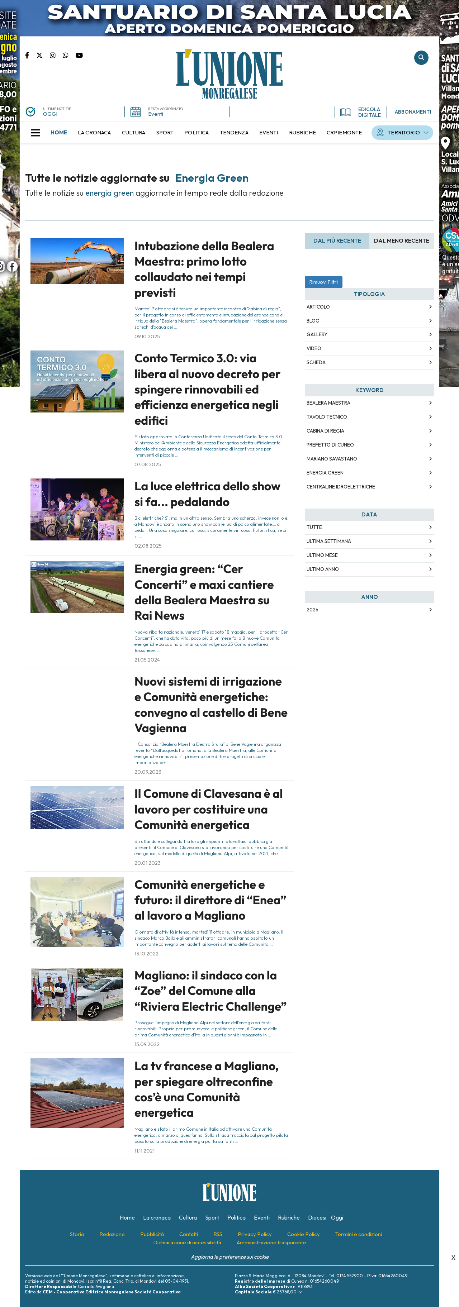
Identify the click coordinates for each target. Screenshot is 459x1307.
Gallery (317, 334)
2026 (312, 609)
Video (314, 348)
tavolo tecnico (327, 417)
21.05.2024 (147, 660)
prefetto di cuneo (330, 445)
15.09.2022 (147, 1044)
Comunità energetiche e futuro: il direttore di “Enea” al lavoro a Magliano (210, 900)
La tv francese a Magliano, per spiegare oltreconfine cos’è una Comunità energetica (206, 1089)
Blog (313, 321)
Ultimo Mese (322, 555)
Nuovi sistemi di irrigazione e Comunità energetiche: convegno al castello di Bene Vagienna (211, 704)
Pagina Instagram (56, 54)
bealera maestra (328, 403)
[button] (35, 132)
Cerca (421, 58)
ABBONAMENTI (413, 112)
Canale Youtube (79, 54)
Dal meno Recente (401, 240)
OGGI (50, 113)
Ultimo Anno (323, 569)
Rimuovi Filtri (323, 282)
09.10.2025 (147, 336)
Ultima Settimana (329, 541)
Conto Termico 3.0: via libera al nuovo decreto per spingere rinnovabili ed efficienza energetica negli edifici (207, 389)
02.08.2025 (148, 546)
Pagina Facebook (30, 54)
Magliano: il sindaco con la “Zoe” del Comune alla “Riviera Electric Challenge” (210, 991)
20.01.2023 (147, 863)
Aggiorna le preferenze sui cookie (230, 1256)
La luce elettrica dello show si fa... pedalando (207, 493)
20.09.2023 (147, 772)
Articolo (318, 307)
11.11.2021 (144, 1151)
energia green (325, 472)
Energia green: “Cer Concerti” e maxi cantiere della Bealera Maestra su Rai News (204, 592)
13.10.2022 (146, 953)
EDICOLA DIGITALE (360, 112)
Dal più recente (337, 240)
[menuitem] (59, 132)
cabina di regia (325, 431)
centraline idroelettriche (341, 486)
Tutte (314, 527)
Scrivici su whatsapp (69, 54)
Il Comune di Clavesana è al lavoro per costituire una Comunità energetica (208, 809)
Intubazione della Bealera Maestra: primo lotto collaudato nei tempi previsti (204, 269)
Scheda (316, 362)
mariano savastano (332, 458)
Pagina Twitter (43, 54)
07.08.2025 (147, 464)
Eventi (155, 113)
